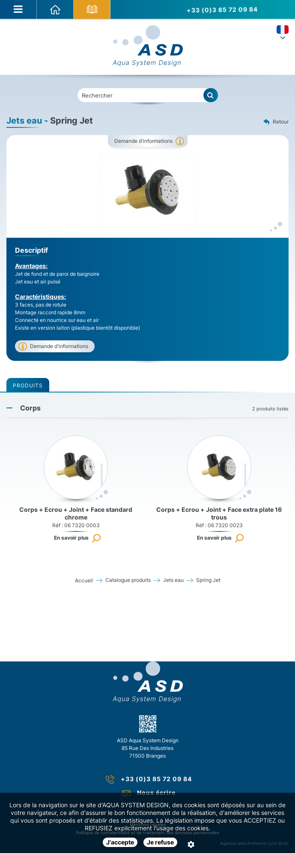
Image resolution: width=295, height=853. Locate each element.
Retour (276, 122)
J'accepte (120, 842)
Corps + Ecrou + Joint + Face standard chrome (75, 513)
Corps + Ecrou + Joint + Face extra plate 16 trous (219, 513)
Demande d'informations (143, 141)
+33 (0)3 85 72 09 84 (220, 9)
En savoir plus (71, 537)
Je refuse (160, 842)
